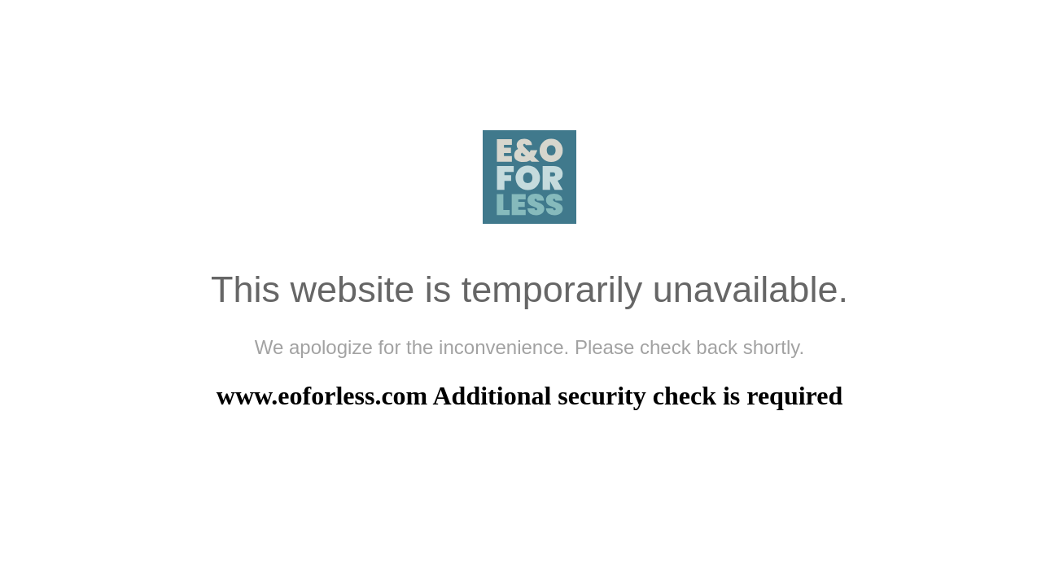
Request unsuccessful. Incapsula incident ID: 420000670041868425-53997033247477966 (529, 293)
